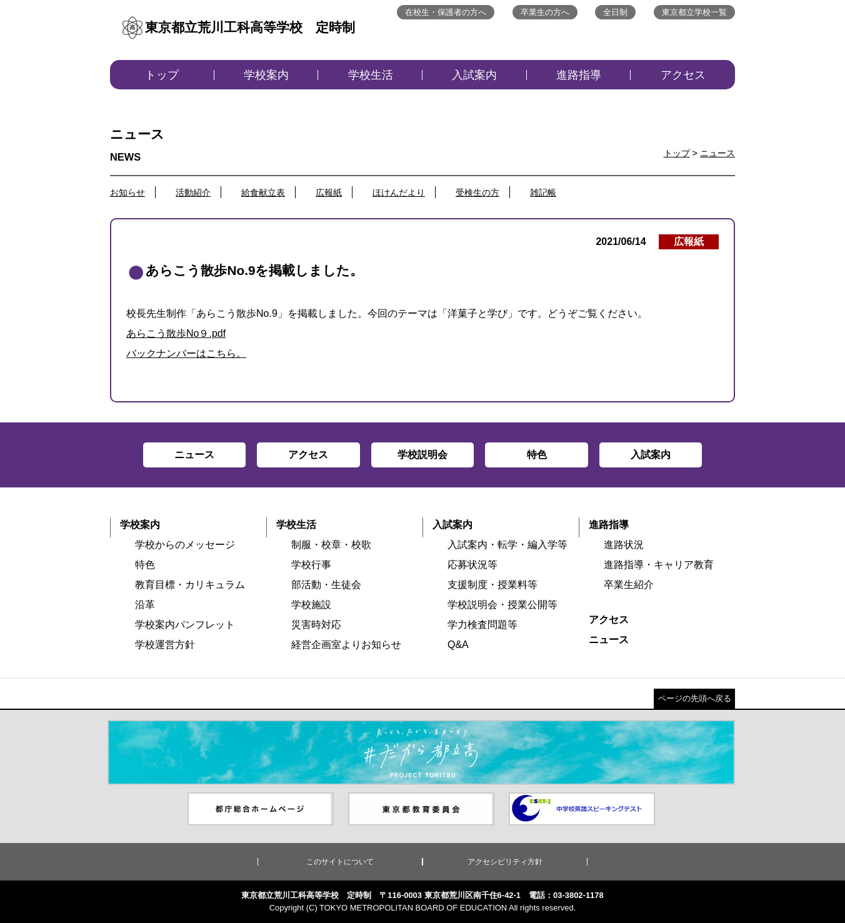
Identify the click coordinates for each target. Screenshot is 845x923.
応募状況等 (473, 564)
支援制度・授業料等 (493, 584)
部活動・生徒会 (326, 584)
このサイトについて (340, 861)
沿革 (145, 604)
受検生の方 (477, 192)
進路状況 (624, 544)
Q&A (458, 644)
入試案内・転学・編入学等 (508, 544)
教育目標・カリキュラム (190, 584)
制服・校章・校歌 (331, 544)
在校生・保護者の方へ (445, 12)
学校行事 (311, 564)
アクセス (683, 75)
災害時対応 (316, 624)
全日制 (615, 12)
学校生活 (370, 75)
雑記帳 (543, 192)
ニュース (717, 153)
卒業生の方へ (545, 12)
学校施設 (311, 604)
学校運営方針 (165, 644)
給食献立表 (263, 192)
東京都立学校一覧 (694, 12)
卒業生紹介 (629, 584)
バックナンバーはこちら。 (186, 353)
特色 (145, 564)
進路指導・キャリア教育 (659, 564)
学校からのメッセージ (185, 544)
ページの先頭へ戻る (694, 698)
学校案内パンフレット (185, 624)
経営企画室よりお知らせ (346, 644)
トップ (162, 75)
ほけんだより (398, 192)
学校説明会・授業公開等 (503, 604)
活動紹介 (193, 192)
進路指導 (578, 75)
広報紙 (329, 192)
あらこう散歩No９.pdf (176, 333)
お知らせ (127, 192)
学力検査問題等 (483, 624)
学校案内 (266, 75)
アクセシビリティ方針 (505, 861)
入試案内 (474, 75)
